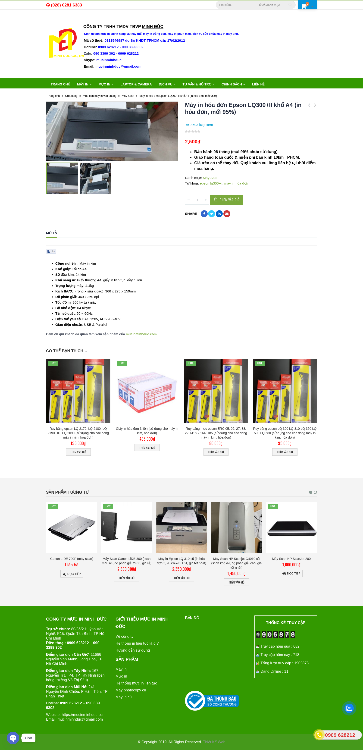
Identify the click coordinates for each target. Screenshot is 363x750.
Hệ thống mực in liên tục (136, 683)
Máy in (121, 669)
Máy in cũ (124, 697)
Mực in (121, 676)
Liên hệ (258, 84)
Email (226, 213)
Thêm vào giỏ (229, 199)
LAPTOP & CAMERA (136, 84)
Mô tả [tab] (51, 233)
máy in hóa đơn (236, 183)
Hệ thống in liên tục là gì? (137, 643)
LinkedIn (219, 213)
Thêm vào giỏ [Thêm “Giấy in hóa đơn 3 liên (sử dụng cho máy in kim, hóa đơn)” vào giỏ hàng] (147, 448)
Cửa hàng (71, 95)
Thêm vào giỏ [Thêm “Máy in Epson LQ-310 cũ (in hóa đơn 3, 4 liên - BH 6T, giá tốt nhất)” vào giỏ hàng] (220, 578)
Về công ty (124, 636)
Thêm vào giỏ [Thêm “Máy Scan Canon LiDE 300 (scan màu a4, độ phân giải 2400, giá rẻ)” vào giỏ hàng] (165, 578)
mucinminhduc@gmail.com (80, 719)
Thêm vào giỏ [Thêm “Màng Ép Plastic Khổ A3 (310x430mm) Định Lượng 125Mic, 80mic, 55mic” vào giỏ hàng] (55, 582)
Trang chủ (60, 84)
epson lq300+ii (211, 183)
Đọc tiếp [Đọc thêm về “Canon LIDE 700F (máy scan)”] (112, 574)
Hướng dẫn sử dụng (133, 650)
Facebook (204, 213)
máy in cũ (75, 20)
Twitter (211, 213)
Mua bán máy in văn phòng (99, 95)
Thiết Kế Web (214, 742)
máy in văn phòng (105, 20)
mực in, (57, 20)
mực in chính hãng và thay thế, (121, 33)
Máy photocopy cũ (131, 690)
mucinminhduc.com (141, 334)
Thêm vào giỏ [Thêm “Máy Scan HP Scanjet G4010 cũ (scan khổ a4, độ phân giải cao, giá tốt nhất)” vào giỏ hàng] (275, 582)
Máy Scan (128, 95)
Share (191, 214)
